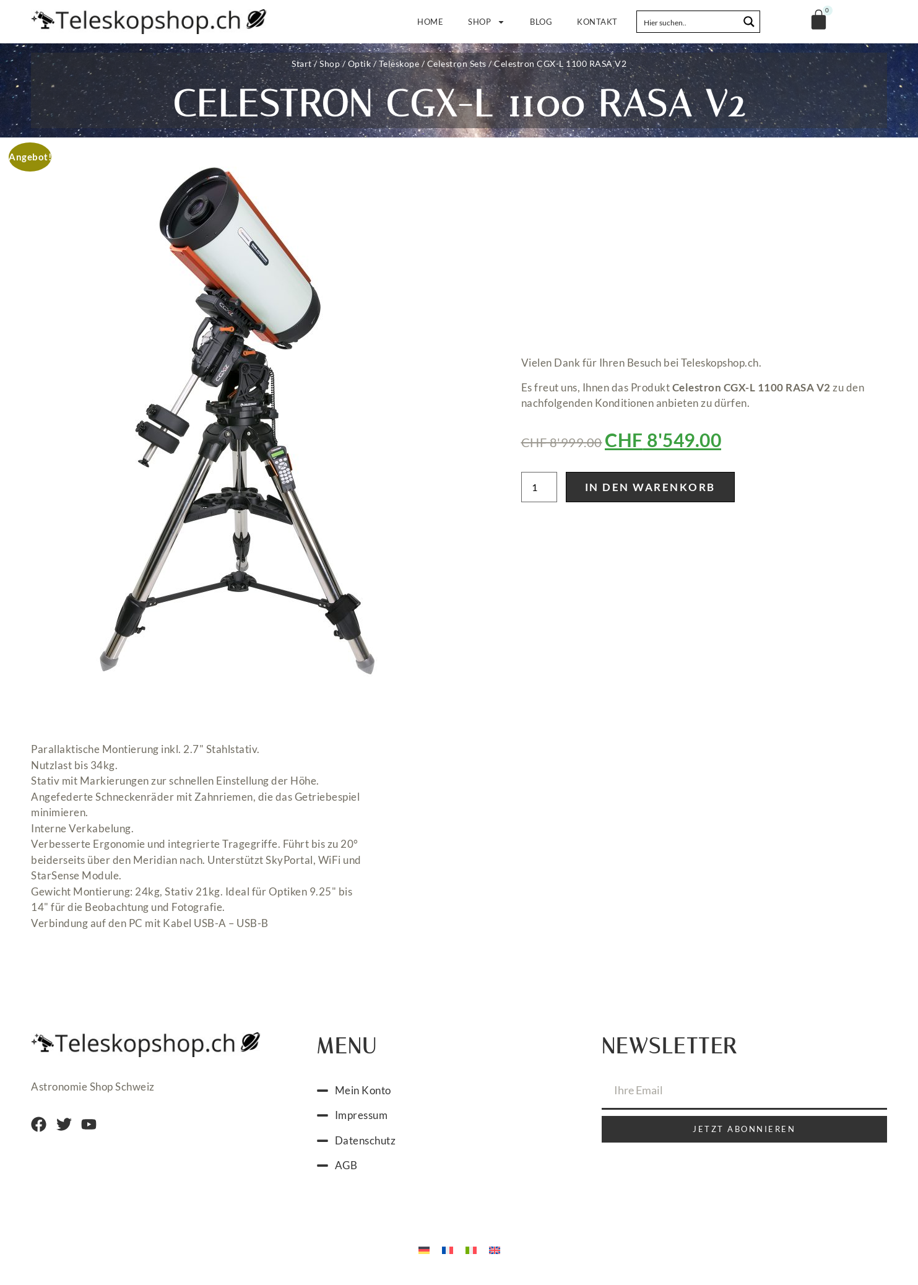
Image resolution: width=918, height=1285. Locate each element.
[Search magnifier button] (749, 21)
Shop (486, 22)
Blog (541, 22)
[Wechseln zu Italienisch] (471, 1252)
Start (302, 63)
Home (430, 22)
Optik (359, 63)
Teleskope (399, 63)
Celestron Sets (457, 63)
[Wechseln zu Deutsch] (424, 1252)
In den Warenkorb (650, 488)
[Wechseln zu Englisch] (494, 1252)
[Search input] (688, 22)
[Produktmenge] (539, 489)
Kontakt (597, 22)
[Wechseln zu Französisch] (447, 1252)
